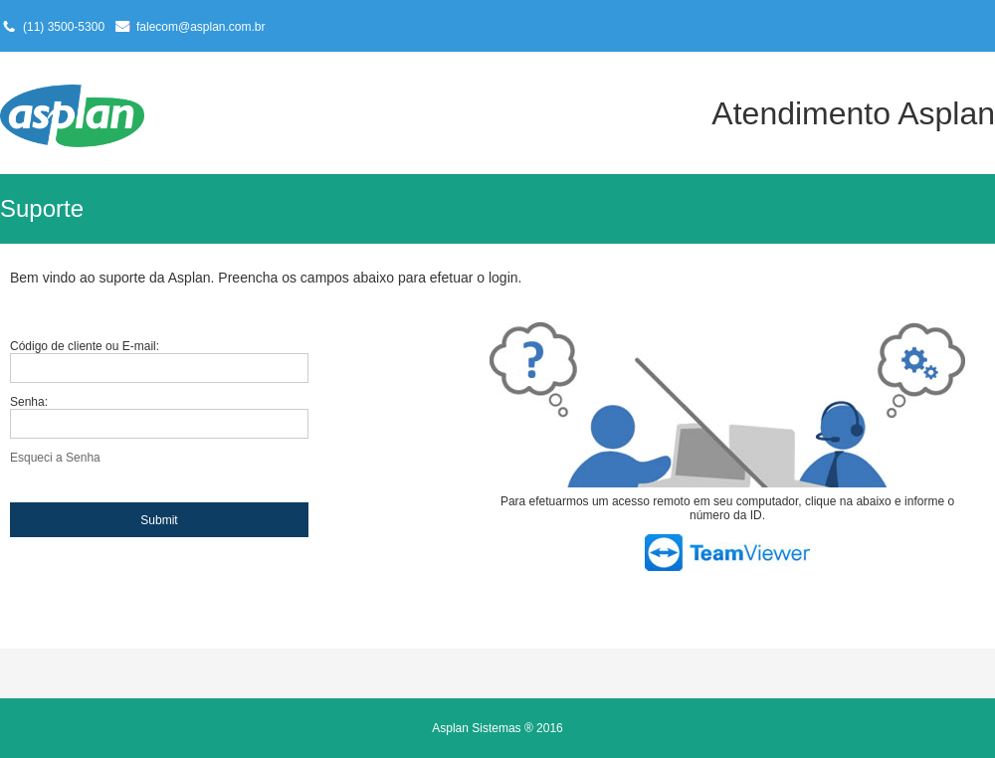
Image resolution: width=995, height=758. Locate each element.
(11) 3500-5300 (63, 27)
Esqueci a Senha (55, 458)
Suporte (42, 208)
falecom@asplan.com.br (201, 27)
